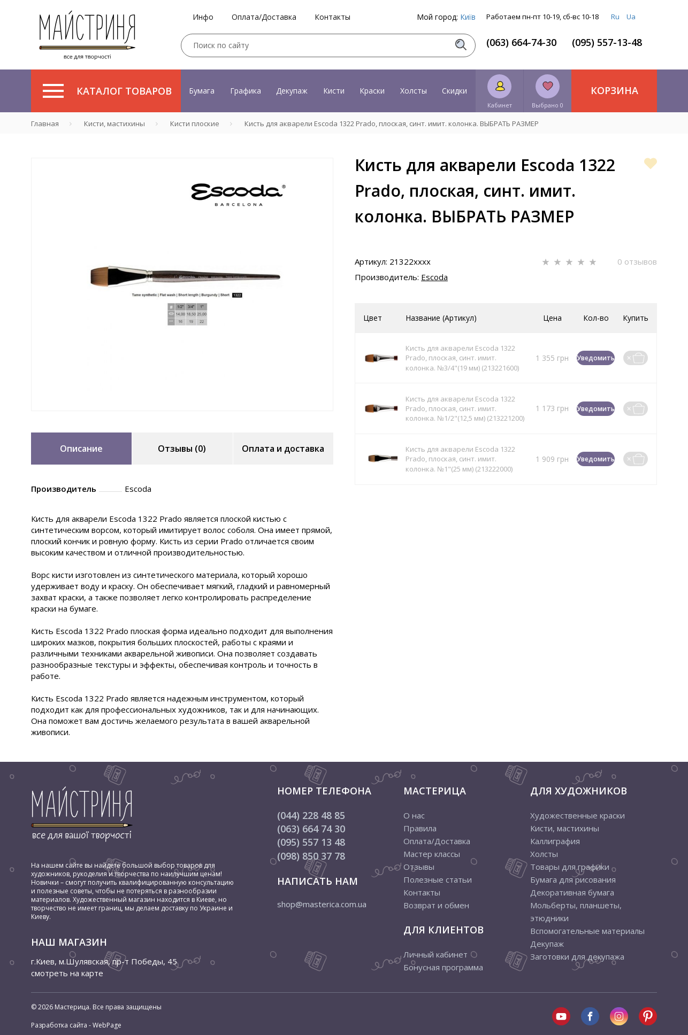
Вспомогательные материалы (587, 930)
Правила (420, 828)
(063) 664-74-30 (521, 42)
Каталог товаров (107, 91)
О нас (414, 815)
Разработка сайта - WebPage (76, 1025)
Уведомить (596, 357)
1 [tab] (182, 418)
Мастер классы (431, 853)
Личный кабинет (435, 954)
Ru (615, 16)
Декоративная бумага (572, 892)
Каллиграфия (555, 841)
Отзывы (418, 866)
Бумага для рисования (573, 879)
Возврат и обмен (436, 905)
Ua (631, 16)
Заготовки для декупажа (577, 956)
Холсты (413, 91)
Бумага (202, 91)
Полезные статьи (437, 879)
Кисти (334, 91)
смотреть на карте (67, 973)
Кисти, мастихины (564, 828)
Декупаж (292, 91)
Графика (245, 91)
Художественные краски (577, 815)
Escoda (434, 277)
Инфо (203, 17)
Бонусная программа (443, 967)
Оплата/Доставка (264, 17)
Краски (372, 91)
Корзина (614, 90)
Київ (468, 17)
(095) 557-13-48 (607, 42)
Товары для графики (569, 866)
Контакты (332, 17)
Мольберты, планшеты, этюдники (576, 911)
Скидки (454, 91)
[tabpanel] (182, 284)
